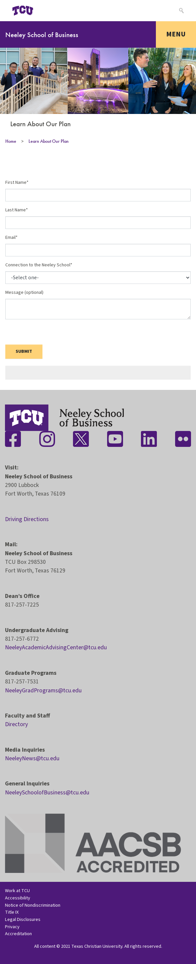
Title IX (12, 912)
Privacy (12, 926)
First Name (16, 182)
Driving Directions (27, 519)
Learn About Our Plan (49, 141)
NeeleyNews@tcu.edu (32, 758)
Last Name (15, 210)
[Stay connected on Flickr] (183, 439)
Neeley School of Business (41, 34)
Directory (16, 724)
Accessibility (17, 897)
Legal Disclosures (22, 919)
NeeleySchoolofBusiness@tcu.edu (47, 792)
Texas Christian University (96, 946)
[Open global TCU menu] (48, 11)
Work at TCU (17, 890)
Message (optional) (24, 292)
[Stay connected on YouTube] (115, 439)
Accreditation (18, 933)
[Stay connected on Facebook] (13, 439)
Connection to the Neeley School (37, 265)
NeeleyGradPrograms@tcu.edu (43, 690)
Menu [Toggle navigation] (176, 34)
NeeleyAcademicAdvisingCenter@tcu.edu (56, 647)
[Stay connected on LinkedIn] (149, 439)
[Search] (180, 10)
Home (10, 141)
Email (10, 237)
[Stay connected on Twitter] (81, 439)
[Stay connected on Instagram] (47, 439)
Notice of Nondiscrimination (32, 905)
